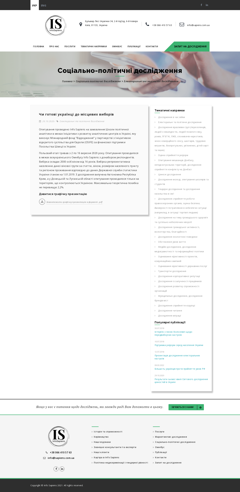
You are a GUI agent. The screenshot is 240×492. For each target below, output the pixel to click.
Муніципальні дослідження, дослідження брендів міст (178, 298)
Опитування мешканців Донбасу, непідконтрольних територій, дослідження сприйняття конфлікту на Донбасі (178, 165)
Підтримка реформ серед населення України (179, 345)
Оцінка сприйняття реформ (171, 155)
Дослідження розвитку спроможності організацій (177, 288)
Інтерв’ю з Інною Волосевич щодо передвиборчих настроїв (173, 333)
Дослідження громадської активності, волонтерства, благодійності (177, 229)
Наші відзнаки (101, 442)
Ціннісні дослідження (168, 174)
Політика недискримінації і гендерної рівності (115, 464)
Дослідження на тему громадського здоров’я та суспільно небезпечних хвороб (181, 220)
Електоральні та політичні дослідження (80, 121)
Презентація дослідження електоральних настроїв (177, 357)
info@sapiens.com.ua (198, 25)
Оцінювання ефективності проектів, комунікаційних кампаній (176, 259)
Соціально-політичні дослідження (98, 81)
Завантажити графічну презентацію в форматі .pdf (74, 202)
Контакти (152, 46)
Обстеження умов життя (170, 241)
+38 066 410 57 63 (162, 25)
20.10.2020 (46, 121)
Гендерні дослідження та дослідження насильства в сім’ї (177, 191)
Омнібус (117, 46)
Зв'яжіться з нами (187, 407)
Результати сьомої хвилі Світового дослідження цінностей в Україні (181, 381)
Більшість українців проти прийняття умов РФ (180, 368)
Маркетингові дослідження (170, 436)
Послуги (69, 46)
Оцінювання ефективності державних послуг (181, 266)
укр (34, 5)
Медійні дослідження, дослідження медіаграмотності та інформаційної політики (179, 249)
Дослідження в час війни (170, 117)
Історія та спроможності (107, 431)
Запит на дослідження (190, 46)
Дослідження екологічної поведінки (176, 236)
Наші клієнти (100, 452)
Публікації (134, 46)
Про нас (54, 46)
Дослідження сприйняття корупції (175, 305)
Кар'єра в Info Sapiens (106, 457)
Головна (38, 46)
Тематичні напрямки (94, 46)
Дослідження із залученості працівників (178, 281)
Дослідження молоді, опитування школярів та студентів (182, 181)
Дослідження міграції (168, 315)
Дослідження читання (168, 310)
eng (43, 5)
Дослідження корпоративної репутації (177, 276)
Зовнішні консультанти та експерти (114, 447)
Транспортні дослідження (170, 271)
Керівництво (100, 436)
